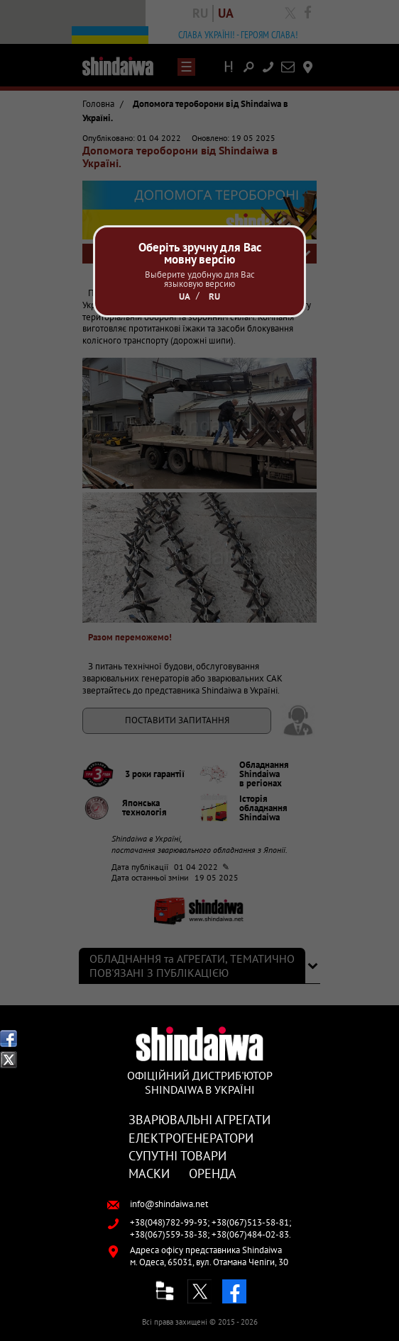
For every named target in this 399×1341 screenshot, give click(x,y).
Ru (214, 296)
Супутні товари (177, 1155)
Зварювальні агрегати (199, 1119)
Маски (149, 1173)
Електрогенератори (191, 1137)
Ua (184, 296)
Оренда (212, 1173)
